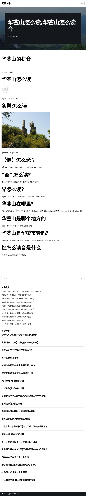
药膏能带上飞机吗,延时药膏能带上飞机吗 (16, 295)
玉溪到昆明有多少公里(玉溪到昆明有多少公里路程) (25, 450)
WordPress (14, 495)
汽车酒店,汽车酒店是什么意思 (15, 458)
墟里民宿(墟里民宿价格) (13, 435)
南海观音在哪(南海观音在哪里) (16, 419)
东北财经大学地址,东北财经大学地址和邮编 (17, 313)
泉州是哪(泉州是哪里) (12, 404)
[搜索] (40, 278)
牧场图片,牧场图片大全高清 (14, 473)
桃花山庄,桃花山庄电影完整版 (12, 321)
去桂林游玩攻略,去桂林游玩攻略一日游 (19, 442)
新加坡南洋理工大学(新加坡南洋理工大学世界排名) (25, 396)
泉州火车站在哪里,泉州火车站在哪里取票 (16, 306)
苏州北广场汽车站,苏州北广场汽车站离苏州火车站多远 (21, 292)
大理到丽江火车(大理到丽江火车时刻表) (20, 343)
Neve (4, 495)
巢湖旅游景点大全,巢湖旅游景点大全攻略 (16, 317)
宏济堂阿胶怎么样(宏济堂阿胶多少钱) (19, 465)
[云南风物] (6, 3)
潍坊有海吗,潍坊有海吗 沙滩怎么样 (17, 373)
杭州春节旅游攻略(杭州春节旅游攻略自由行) (18, 310)
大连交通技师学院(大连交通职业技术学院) (17, 302)
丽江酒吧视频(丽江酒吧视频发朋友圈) (19, 481)
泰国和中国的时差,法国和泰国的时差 (18, 412)
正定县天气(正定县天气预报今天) (17, 350)
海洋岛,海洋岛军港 (10, 358)
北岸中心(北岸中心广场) (13, 389)
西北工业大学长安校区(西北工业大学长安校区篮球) (25, 427)
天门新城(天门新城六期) (13, 381)
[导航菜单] (82, 3)
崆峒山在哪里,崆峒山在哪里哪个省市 (18, 366)
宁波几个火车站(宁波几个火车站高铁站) (20, 335)
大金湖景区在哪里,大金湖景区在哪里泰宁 (16, 324)
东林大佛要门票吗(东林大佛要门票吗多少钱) (18, 299)
